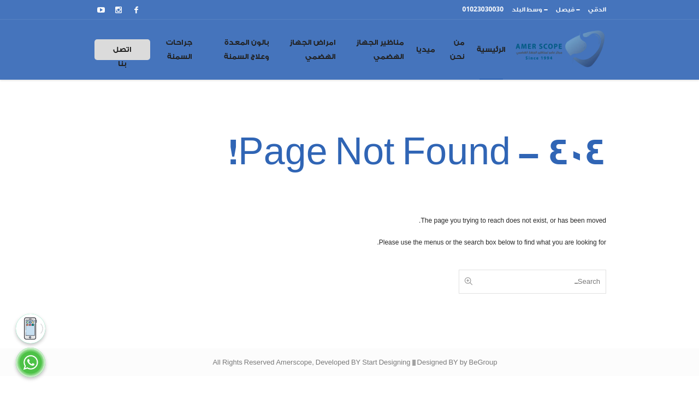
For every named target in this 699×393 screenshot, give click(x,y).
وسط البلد (527, 9)
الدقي (597, 9)
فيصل (565, 9)
